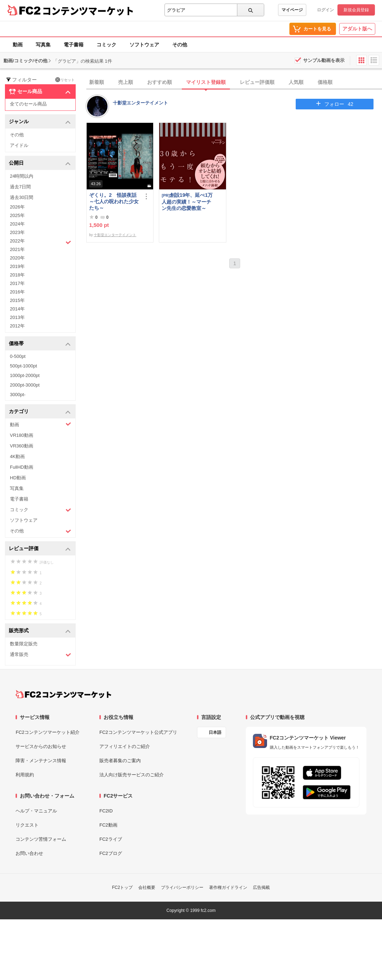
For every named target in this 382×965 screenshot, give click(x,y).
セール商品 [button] (40, 91)
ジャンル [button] (40, 122)
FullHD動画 (21, 467)
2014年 (17, 309)
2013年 (17, 317)
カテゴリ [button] (40, 412)
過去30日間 (21, 197)
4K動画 (17, 456)
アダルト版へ (357, 29)
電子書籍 (73, 44)
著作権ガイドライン (228, 887)
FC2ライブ (110, 839)
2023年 (17, 232)
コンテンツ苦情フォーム (41, 839)
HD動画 (18, 477)
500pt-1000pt (23, 366)
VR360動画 (21, 446)
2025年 (17, 215)
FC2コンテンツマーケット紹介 (48, 732)
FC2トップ (122, 887)
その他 (179, 44)
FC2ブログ (110, 853)
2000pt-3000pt (25, 385)
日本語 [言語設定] (215, 732)
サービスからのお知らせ (41, 746)
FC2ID (106, 810)
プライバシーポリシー (182, 887)
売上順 (125, 82)
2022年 (40, 241)
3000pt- (17, 394)
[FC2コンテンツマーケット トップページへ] (63, 694)
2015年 (17, 300)
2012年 (17, 326)
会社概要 (146, 887)
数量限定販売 (23, 643)
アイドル (19, 145)
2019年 (17, 266)
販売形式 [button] (40, 631)
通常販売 (40, 655)
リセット (65, 79)
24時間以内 (21, 176)
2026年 (17, 207)
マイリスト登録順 (206, 82)
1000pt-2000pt (25, 375)
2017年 (17, 283)
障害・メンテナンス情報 (41, 760)
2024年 (17, 224)
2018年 (17, 275)
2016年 (17, 292)
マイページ (292, 9)
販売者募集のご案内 (120, 760)
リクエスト (27, 825)
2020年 (17, 258)
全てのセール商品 (28, 104)
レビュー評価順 (257, 82)
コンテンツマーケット (88, 10)
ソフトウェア (144, 44)
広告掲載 (261, 887)
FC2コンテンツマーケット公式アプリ (138, 732)
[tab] (234, 82)
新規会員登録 (356, 9)
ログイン (325, 9)
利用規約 (25, 774)
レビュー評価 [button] (40, 549)
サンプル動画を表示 (324, 60)
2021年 (17, 249)
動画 (18, 44)
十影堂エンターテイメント (140, 102)
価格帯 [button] (40, 344)
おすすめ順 (159, 82)
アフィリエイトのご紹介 (124, 746)
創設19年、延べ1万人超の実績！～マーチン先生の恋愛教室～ (187, 201)
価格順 (325, 82)
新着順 (96, 82)
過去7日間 (20, 186)
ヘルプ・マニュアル (36, 810)
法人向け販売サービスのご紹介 (131, 774)
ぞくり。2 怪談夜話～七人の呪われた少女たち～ (114, 201)
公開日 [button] (40, 163)
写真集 (43, 44)
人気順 (296, 82)
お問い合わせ (29, 853)
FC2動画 (108, 825)
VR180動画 (21, 435)
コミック (106, 44)
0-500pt (17, 356)
